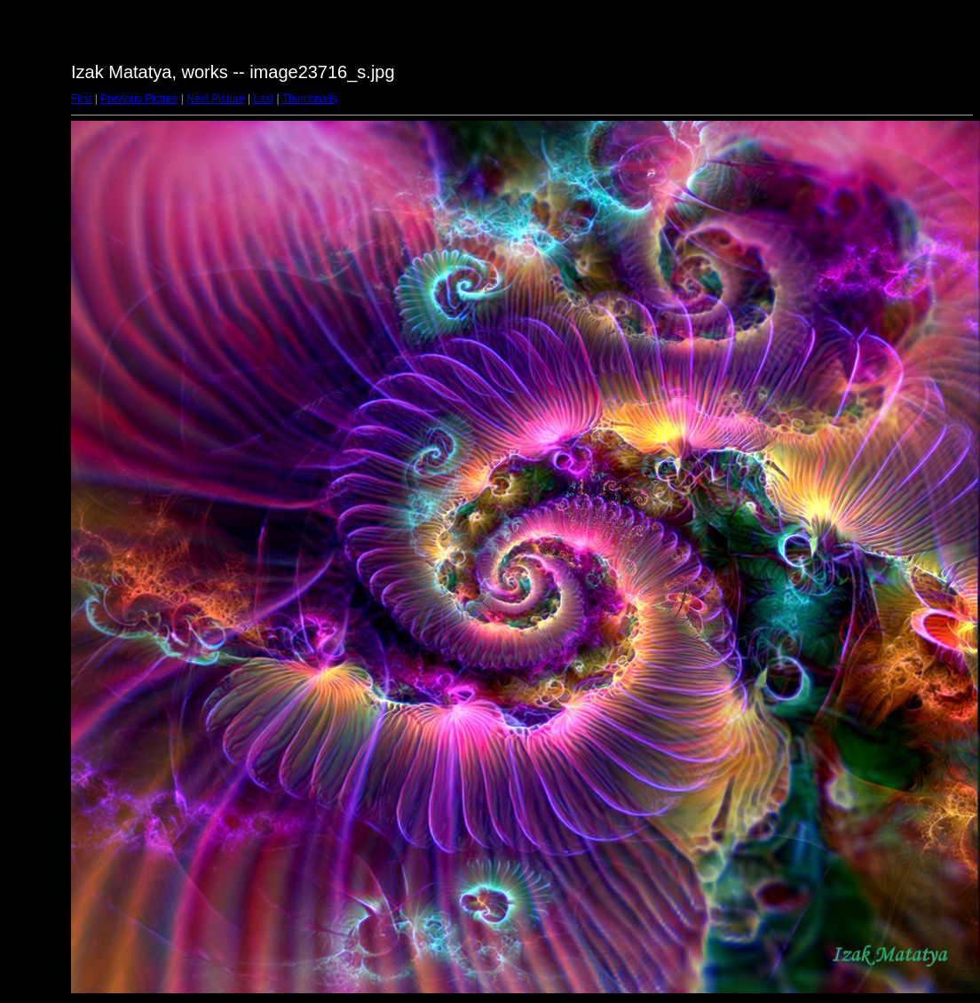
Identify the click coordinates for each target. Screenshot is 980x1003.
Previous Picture (139, 98)
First (81, 98)
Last (263, 98)
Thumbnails (309, 98)
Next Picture (215, 98)
